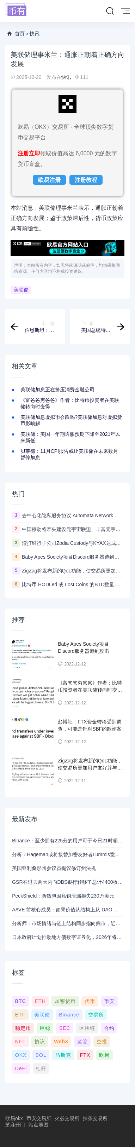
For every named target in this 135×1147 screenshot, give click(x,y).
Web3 (61, 1041)
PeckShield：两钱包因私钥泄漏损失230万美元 (63, 896)
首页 (20, 33)
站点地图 (38, 1125)
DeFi (21, 1068)
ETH (40, 1001)
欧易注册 (49, 180)
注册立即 (29, 153)
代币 (90, 1001)
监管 (82, 1041)
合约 (109, 1028)
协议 (40, 1041)
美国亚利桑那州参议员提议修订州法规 (54, 868)
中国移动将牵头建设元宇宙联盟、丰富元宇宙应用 (72, 529)
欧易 (104, 1055)
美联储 (21, 290)
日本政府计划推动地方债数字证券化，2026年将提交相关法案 (67, 937)
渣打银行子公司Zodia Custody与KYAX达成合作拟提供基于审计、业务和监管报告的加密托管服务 (72, 543)
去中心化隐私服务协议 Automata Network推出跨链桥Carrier (72, 515)
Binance (69, 1015)
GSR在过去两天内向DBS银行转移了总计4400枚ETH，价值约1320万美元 (67, 882)
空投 (102, 1041)
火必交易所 (67, 1118)
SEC (64, 1028)
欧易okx (14, 1118)
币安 (109, 1001)
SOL (40, 1055)
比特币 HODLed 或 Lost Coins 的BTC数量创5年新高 (72, 584)
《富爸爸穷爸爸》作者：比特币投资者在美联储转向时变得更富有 (90, 689)
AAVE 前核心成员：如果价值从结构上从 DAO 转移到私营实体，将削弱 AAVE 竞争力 (67, 909)
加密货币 (65, 1001)
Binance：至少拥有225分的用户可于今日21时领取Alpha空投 (67, 840)
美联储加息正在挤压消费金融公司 (57, 389)
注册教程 (86, 180)
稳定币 (23, 1028)
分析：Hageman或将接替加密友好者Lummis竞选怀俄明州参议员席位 (67, 854)
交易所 (96, 1015)
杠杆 (41, 1068)
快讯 (34, 33)
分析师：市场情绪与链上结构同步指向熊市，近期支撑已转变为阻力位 (67, 923)
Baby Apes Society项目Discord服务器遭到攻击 (72, 557)
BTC (20, 1001)
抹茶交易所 (95, 1118)
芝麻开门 (15, 1125)
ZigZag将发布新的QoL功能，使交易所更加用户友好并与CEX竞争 (72, 571)
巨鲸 (45, 1028)
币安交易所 (38, 1118)
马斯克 (63, 1055)
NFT (20, 1041)
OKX (21, 1055)
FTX (85, 1055)
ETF (20, 1015)
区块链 (87, 1028)
